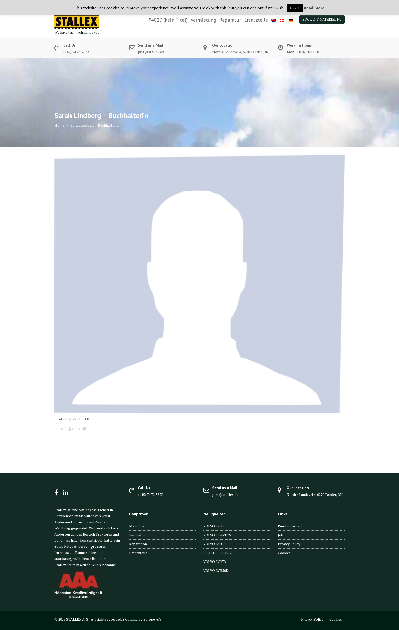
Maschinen (137, 526)
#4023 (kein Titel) (168, 20)
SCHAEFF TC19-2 (217, 552)
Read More (314, 7)
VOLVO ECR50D (216, 570)
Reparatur (230, 20)
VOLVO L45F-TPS (217, 534)
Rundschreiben (290, 526)
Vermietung (203, 20)
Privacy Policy (289, 543)
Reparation (138, 543)
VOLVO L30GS (214, 543)
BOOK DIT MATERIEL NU (321, 19)
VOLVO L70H (213, 526)
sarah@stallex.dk (72, 428)
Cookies (284, 552)
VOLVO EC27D (214, 561)
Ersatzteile (256, 20)
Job (280, 534)
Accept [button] (295, 8)
